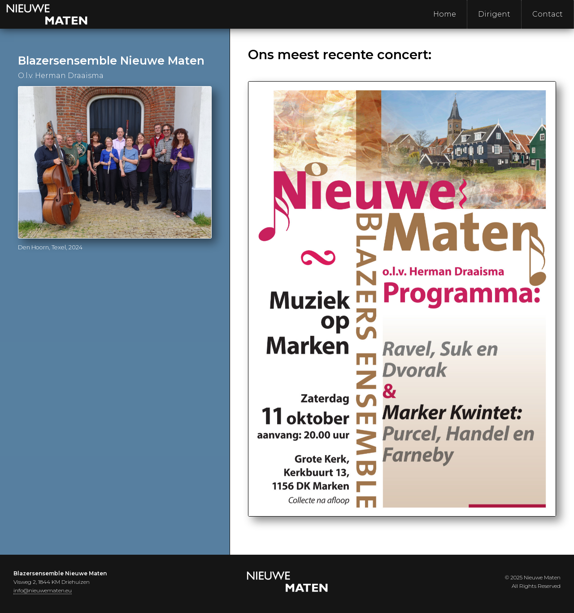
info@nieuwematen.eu (42, 590)
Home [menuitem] (444, 14)
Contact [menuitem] (547, 14)
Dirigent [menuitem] (494, 14)
